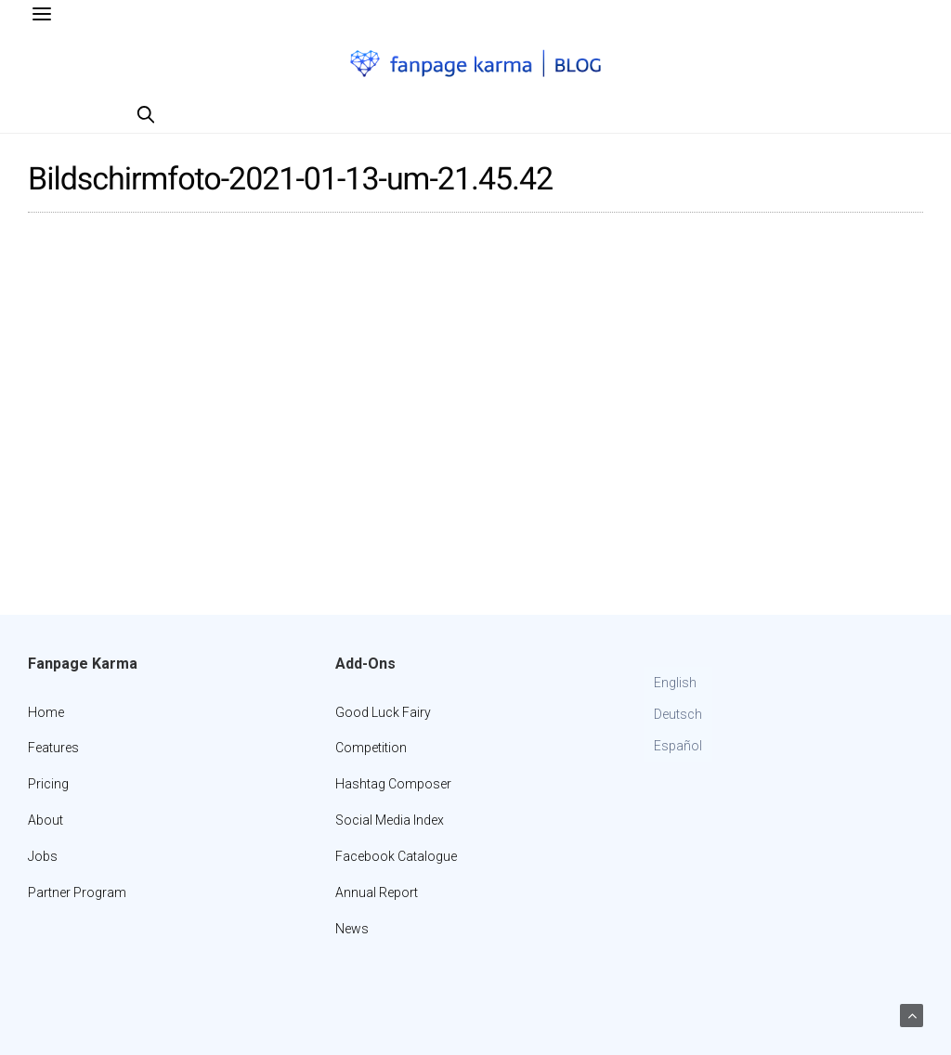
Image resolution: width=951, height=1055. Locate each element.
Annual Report (376, 892)
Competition (371, 747)
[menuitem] (678, 683)
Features (53, 747)
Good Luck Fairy (383, 712)
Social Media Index (389, 820)
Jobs (43, 856)
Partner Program (77, 892)
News (352, 928)
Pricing (48, 783)
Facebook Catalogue (396, 856)
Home (46, 712)
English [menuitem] (675, 682)
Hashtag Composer (393, 783)
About (45, 820)
